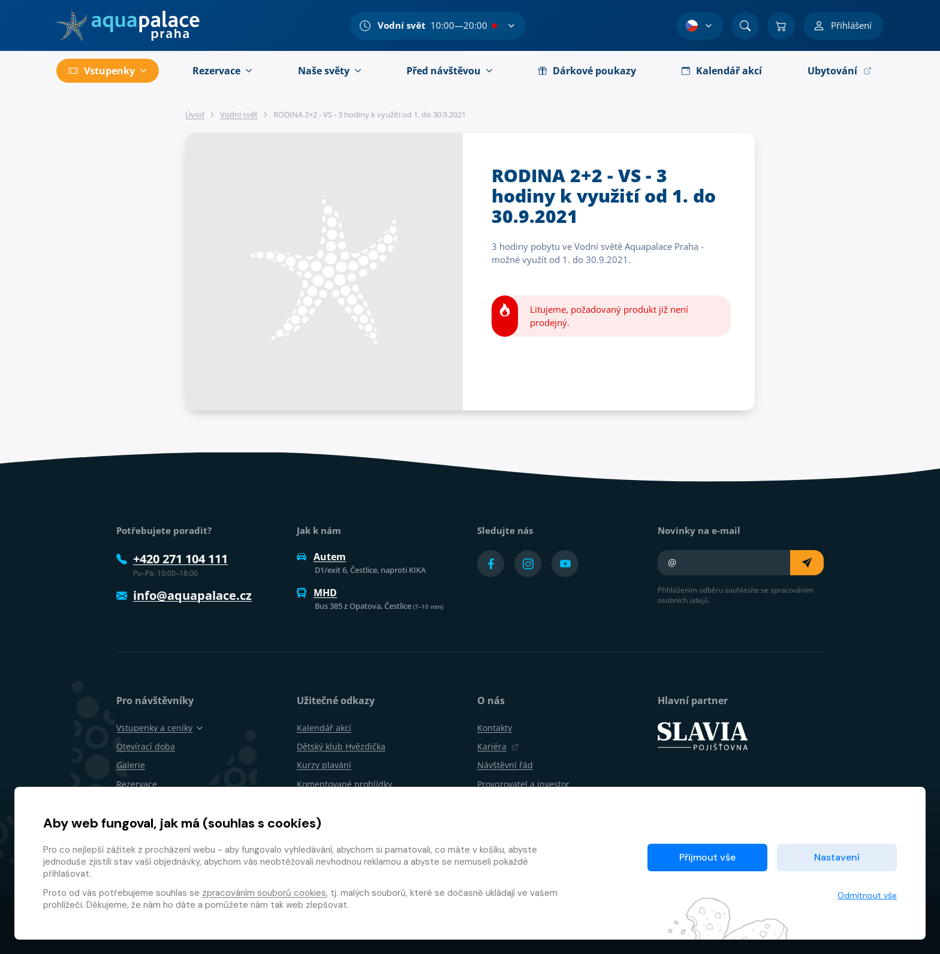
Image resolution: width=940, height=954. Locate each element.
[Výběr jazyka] (699, 26)
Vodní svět (239, 114)
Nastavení (837, 857)
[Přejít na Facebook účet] (490, 563)
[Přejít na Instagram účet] (527, 563)
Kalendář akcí (324, 727)
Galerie (130, 765)
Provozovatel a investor (523, 784)
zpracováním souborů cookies (264, 893)
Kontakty (494, 727)
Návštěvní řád (505, 765)
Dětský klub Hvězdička (341, 746)
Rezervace (136, 784)
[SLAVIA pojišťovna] (703, 735)
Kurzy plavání (324, 765)
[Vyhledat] (745, 26)
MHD (317, 592)
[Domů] (128, 26)
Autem (321, 556)
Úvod (194, 114)
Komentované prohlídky (344, 784)
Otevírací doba (145, 746)
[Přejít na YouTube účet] (565, 563)
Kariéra (498, 746)
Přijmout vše (707, 857)
